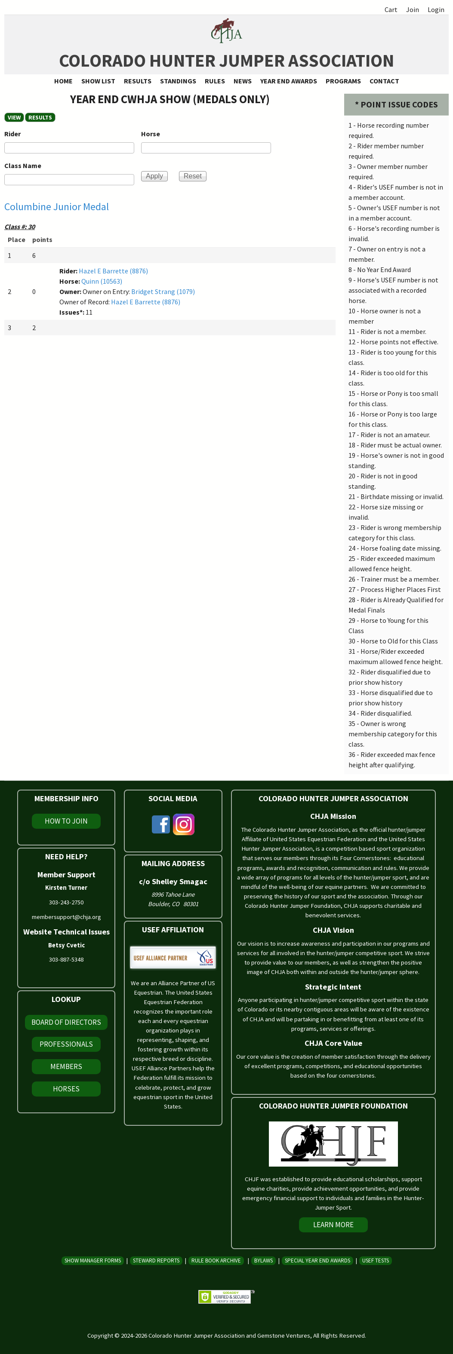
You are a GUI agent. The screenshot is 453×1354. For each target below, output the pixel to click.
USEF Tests (375, 1260)
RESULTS (41, 117)
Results (137, 81)
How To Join (66, 821)
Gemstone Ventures (283, 1335)
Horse (150, 133)
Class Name (22, 165)
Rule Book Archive (216, 1260)
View (14, 117)
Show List (98, 81)
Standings (178, 81)
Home (63, 81)
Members (66, 1066)
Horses (66, 1089)
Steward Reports (156, 1260)
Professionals (66, 1044)
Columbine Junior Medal (56, 206)
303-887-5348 (66, 959)
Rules (215, 81)
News (243, 81)
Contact (384, 81)
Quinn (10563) (101, 281)
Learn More (333, 1224)
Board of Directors (66, 1022)
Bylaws (263, 1260)
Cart (391, 9)
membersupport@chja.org (66, 917)
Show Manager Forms (93, 1260)
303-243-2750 (66, 902)
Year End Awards (288, 81)
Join (412, 9)
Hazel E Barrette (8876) (113, 271)
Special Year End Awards (317, 1260)
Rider (12, 133)
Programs (343, 81)
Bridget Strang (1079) (163, 291)
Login (436, 9)
